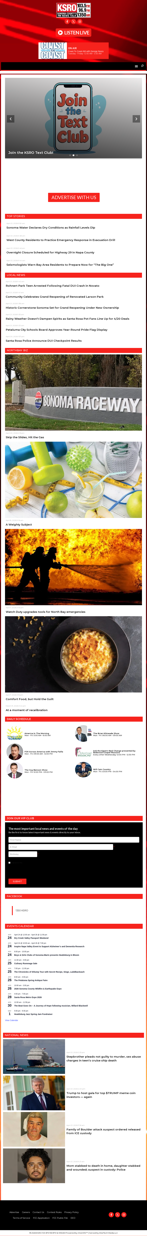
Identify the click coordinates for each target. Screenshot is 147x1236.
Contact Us (38, 1212)
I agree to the (26, 862)
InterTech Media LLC (108, 1233)
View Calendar (11, 1020)
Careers (26, 1212)
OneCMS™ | (83, 1233)
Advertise (14, 1212)
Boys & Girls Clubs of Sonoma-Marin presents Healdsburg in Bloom (46, 955)
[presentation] (30, 870)
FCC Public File (60, 1218)
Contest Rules (54, 1212)
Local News (16, 275)
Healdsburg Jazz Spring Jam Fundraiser (33, 1014)
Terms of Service (21, 1218)
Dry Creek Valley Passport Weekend (31, 938)
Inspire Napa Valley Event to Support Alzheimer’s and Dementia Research (49, 946)
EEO (73, 1218)
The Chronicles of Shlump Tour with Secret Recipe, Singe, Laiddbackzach (49, 972)
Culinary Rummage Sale (25, 963)
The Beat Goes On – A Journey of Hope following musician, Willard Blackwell (51, 1006)
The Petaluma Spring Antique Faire (31, 980)
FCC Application (41, 1218)
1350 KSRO (22, 910)
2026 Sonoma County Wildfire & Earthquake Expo (38, 989)
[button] (136, 66)
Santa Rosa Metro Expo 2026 (28, 997)
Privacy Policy (71, 1212)
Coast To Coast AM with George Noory (86, 51)
